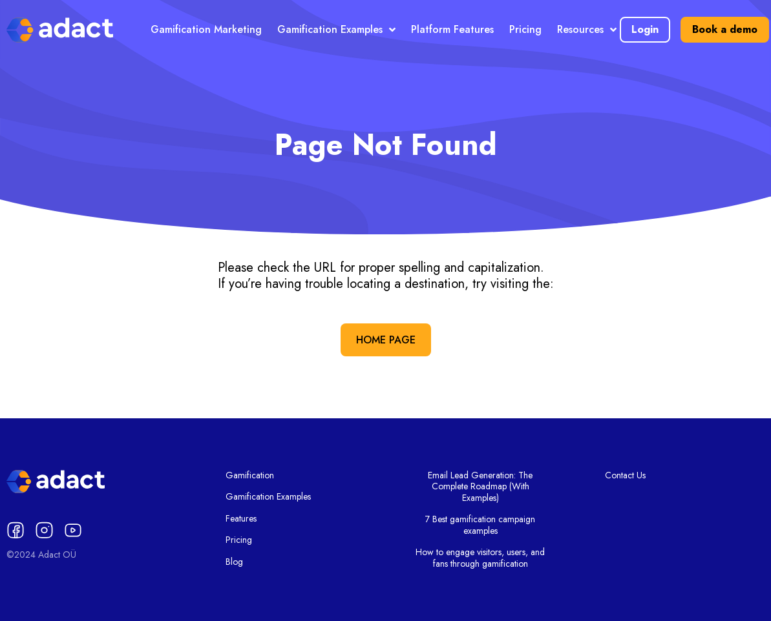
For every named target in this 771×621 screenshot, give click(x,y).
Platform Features (452, 29)
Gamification (250, 476)
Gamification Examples (336, 29)
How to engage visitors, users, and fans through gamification (480, 558)
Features (241, 519)
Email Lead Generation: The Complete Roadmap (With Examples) (480, 487)
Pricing (525, 29)
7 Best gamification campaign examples (480, 525)
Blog (234, 562)
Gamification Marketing (206, 29)
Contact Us (625, 476)
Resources (587, 29)
